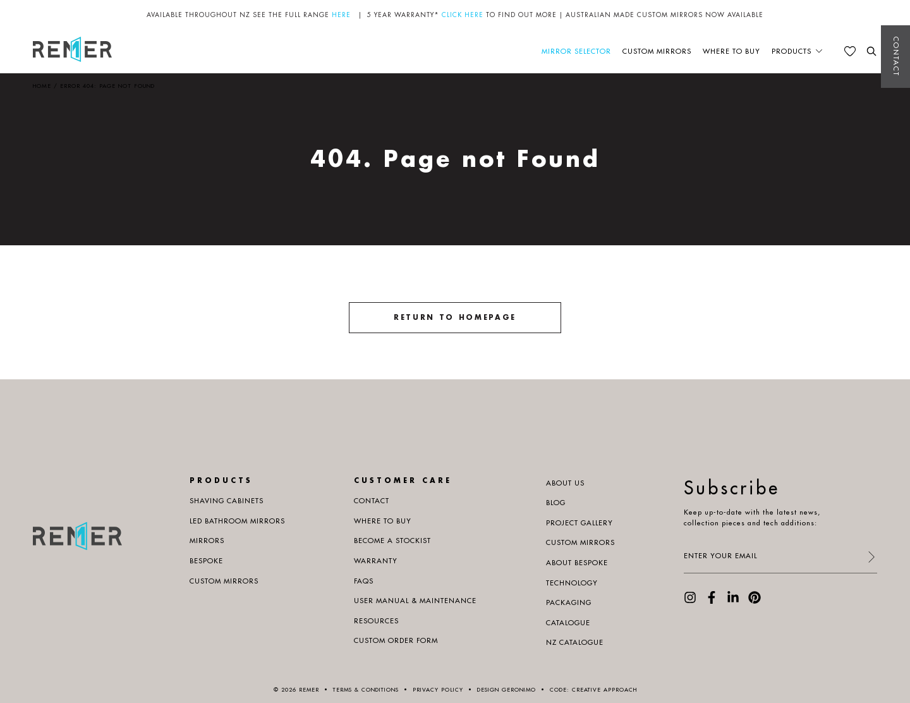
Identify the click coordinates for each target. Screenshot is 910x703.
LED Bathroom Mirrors (237, 521)
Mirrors (207, 540)
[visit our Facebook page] (711, 601)
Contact (896, 56)
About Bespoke (577, 562)
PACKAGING (569, 602)
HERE (341, 15)
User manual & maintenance (415, 600)
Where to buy (731, 51)
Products (791, 51)
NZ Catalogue (575, 642)
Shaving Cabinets (227, 500)
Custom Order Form (396, 640)
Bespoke (206, 560)
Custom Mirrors (656, 51)
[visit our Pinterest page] (754, 601)
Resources (376, 620)
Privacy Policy (438, 689)
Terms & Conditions (366, 689)
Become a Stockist (392, 540)
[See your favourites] (850, 51)
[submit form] (870, 558)
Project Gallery (579, 522)
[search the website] (871, 51)
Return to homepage (455, 317)
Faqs (363, 581)
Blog (556, 502)
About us (565, 483)
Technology (572, 582)
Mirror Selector (576, 51)
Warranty (375, 560)
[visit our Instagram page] (690, 601)
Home (42, 85)
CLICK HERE (462, 15)
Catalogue (568, 622)
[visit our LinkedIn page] (733, 601)
